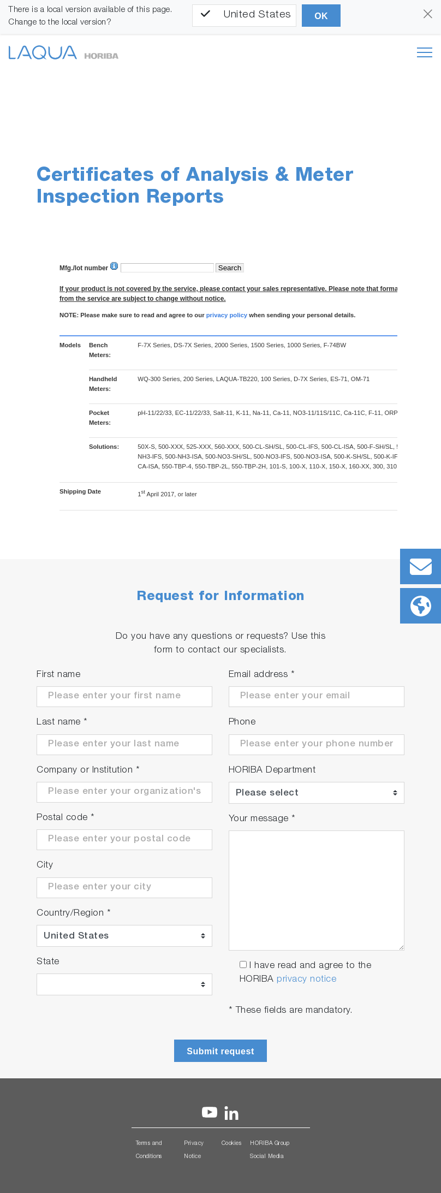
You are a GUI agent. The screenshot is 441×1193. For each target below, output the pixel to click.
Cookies (232, 1144)
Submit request (220, 1051)
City (45, 865)
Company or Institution (88, 770)
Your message (262, 819)
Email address (262, 675)
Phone (242, 722)
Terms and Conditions (149, 1150)
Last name (62, 722)
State (48, 962)
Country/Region (74, 913)
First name (58, 675)
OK (321, 16)
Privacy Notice (194, 1150)
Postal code (66, 818)
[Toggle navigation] (424, 52)
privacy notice (306, 979)
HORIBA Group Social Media (269, 1150)
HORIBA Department (272, 770)
